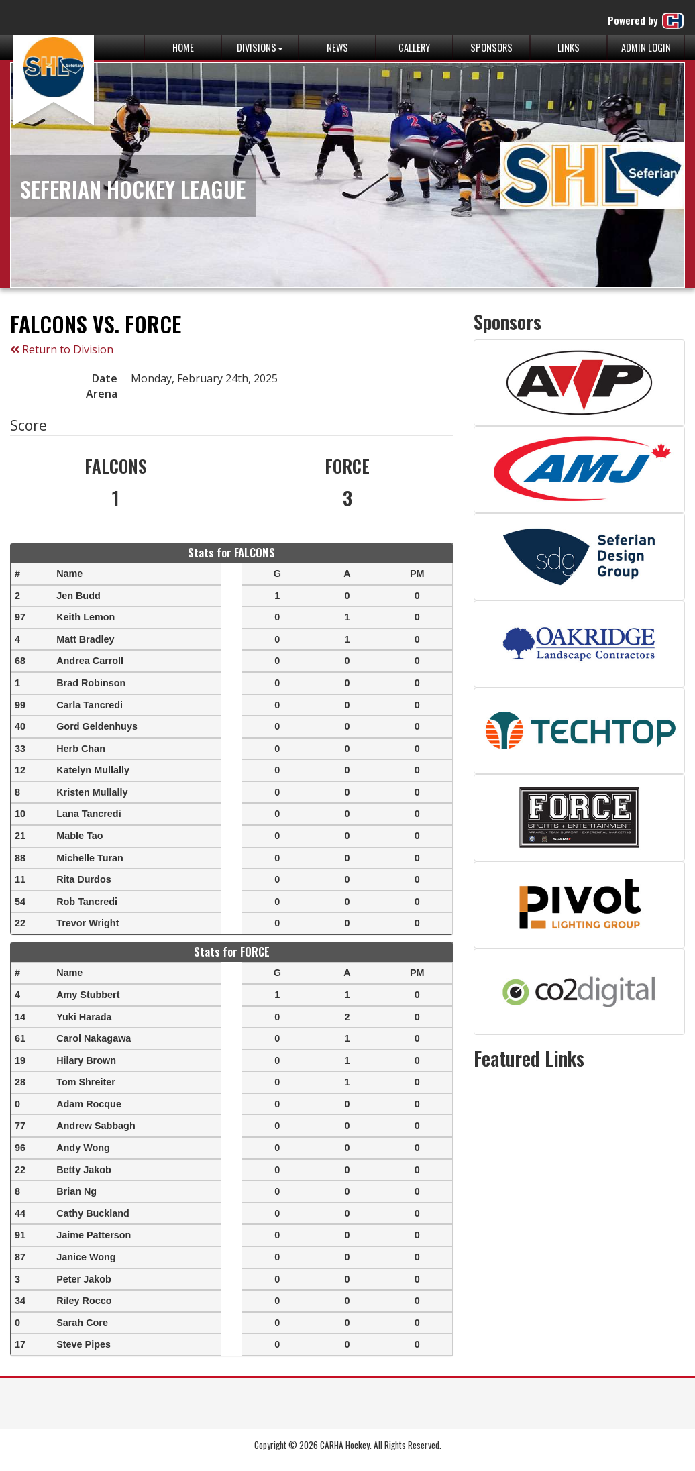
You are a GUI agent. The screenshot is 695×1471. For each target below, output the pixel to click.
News (337, 47)
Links (568, 47)
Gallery (414, 47)
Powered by (646, 21)
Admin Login (646, 47)
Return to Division (61, 349)
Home (183, 47)
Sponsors (491, 47)
